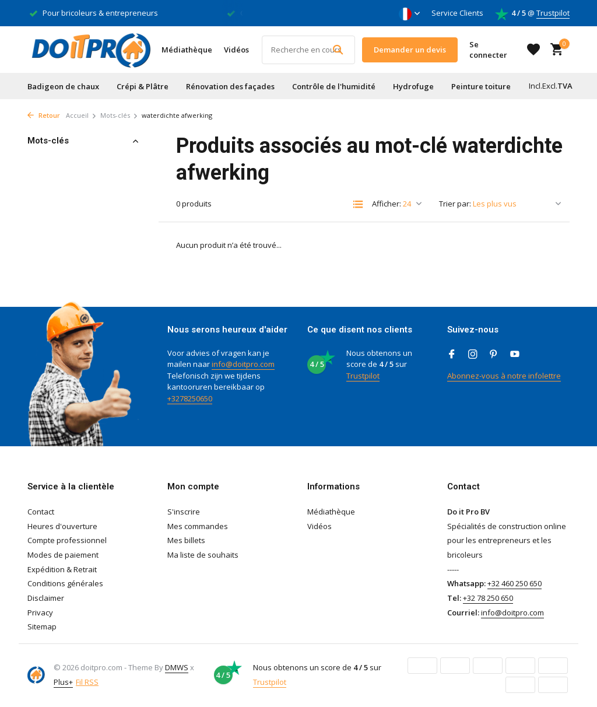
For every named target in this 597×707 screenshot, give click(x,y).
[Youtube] (514, 355)
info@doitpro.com (243, 364)
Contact (40, 511)
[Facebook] (451, 355)
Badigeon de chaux (63, 86)
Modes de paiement (63, 555)
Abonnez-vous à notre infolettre (504, 375)
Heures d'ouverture (62, 526)
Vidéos (236, 49)
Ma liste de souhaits (202, 555)
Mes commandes (197, 526)
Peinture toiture (481, 86)
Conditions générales (65, 583)
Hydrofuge (413, 86)
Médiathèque (186, 49)
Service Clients (457, 13)
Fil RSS (87, 682)
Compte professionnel (67, 540)
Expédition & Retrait (62, 569)
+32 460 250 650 (514, 583)
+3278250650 (189, 398)
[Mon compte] (493, 49)
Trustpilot (553, 13)
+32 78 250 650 (488, 598)
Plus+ (63, 682)
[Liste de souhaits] (533, 49)
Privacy (40, 612)
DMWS (176, 667)
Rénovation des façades (230, 86)
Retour (43, 115)
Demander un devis (410, 49)
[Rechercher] (308, 50)
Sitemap (42, 626)
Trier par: (455, 203)
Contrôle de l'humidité (333, 86)
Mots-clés (119, 115)
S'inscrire (183, 511)
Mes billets (186, 540)
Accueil (81, 115)
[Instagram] (472, 355)
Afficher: (386, 203)
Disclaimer (45, 598)
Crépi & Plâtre (142, 86)
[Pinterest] (493, 355)
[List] (358, 204)
